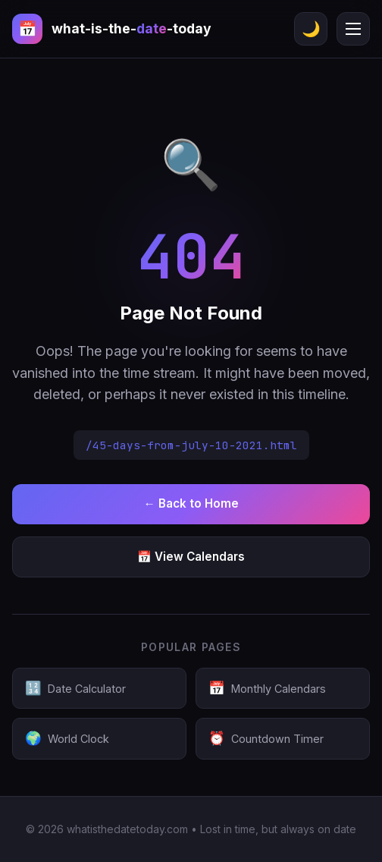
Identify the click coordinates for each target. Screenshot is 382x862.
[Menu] (353, 29)
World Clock (67, 738)
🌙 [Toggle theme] (311, 28)
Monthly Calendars (267, 688)
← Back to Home (190, 503)
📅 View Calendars (191, 556)
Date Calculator (75, 688)
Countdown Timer (266, 738)
